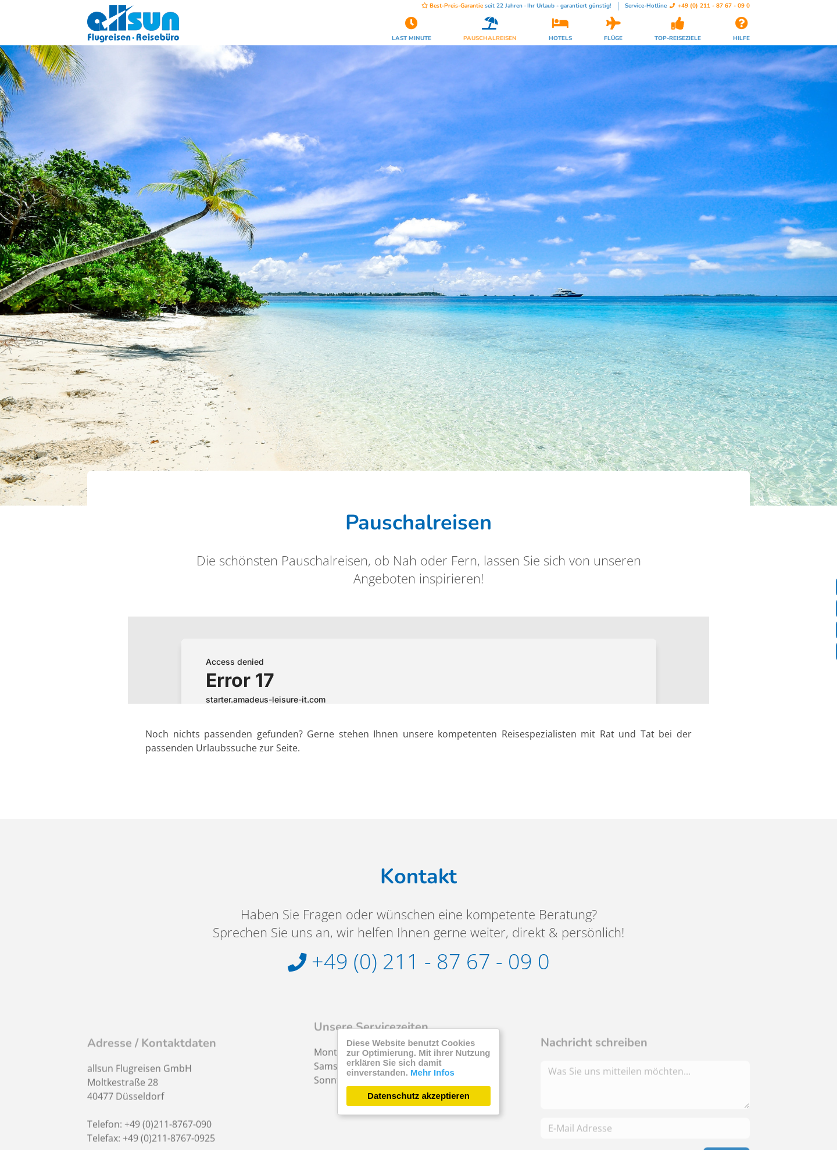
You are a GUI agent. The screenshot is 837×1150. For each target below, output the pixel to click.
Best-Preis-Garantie (452, 6)
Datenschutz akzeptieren (418, 1096)
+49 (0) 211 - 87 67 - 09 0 (710, 6)
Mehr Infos (432, 1072)
